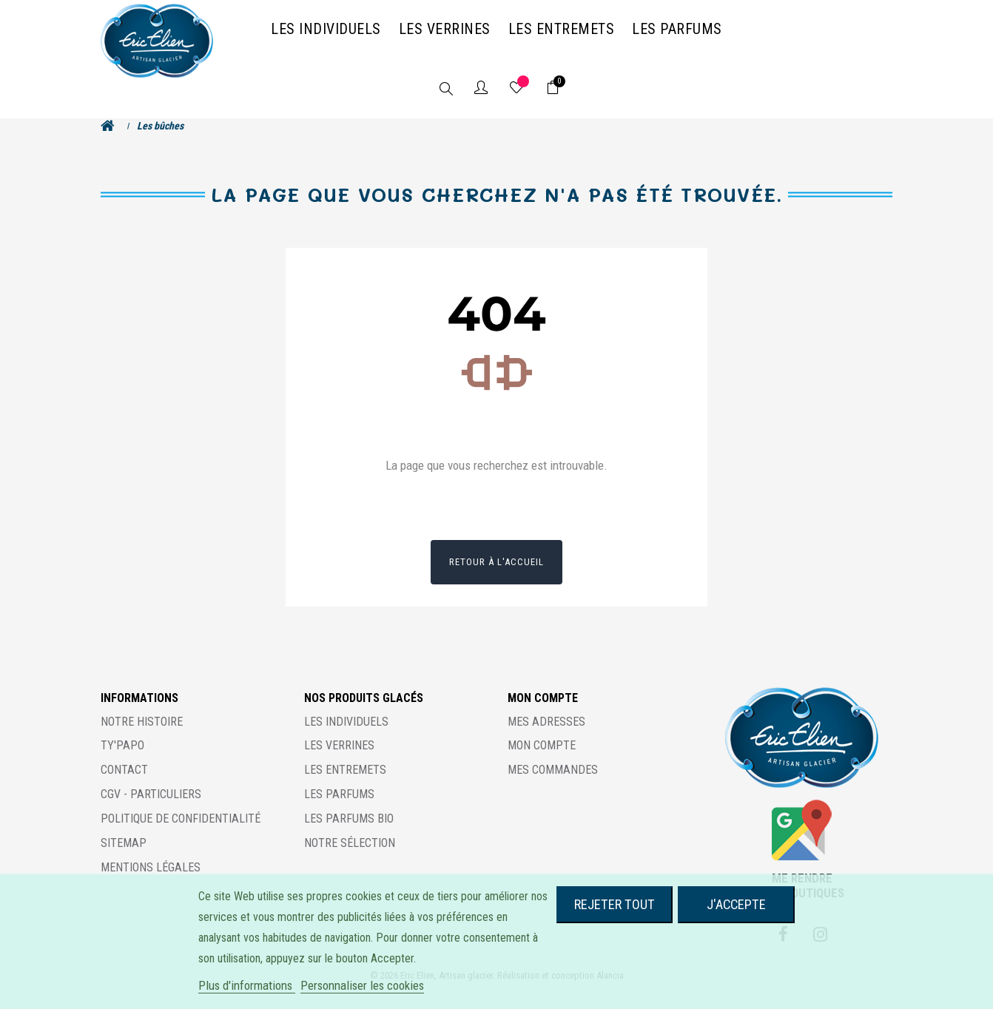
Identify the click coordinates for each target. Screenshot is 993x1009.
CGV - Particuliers (151, 809)
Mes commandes (553, 784)
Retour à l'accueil (496, 576)
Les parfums (339, 809)
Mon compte (542, 760)
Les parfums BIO (349, 833)
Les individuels (346, 736)
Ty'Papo (122, 760)
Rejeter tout (614, 904)
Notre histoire (142, 736)
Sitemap (124, 858)
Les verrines (339, 760)
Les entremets (345, 784)
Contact (124, 784)
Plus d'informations (246, 985)
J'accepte (736, 904)
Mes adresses (546, 736)
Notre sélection (349, 858)
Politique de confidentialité (180, 833)
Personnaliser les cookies (362, 985)
